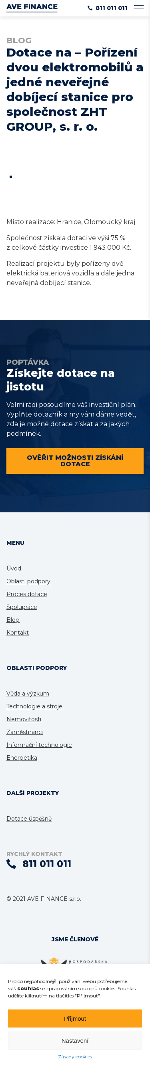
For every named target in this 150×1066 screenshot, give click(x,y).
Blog (13, 619)
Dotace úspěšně (29, 818)
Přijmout (75, 1018)
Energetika (21, 757)
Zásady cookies (75, 1057)
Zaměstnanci (24, 732)
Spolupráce (21, 607)
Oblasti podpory (28, 581)
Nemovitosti (23, 719)
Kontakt (17, 632)
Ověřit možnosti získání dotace (75, 461)
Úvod (13, 568)
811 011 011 (108, 8)
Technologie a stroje (34, 706)
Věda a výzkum (27, 693)
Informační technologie (39, 744)
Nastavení (75, 1040)
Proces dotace (26, 594)
